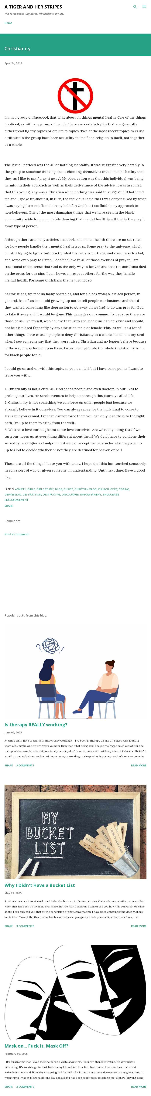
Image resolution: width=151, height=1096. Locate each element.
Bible (31, 489)
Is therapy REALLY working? (36, 724)
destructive (51, 494)
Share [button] (9, 506)
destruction (31, 494)
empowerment (90, 494)
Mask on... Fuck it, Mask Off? (36, 1046)
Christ (68, 489)
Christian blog (86, 489)
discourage (70, 494)
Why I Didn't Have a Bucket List (40, 885)
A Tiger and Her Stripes (33, 7)
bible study (44, 489)
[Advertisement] (75, 574)
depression (13, 494)
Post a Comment (17, 534)
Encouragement (16, 500)
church (103, 489)
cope (113, 489)
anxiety (20, 489)
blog (58, 489)
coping (124, 489)
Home (8, 23)
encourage (111, 494)
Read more (138, 765)
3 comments (25, 765)
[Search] (135, 7)
